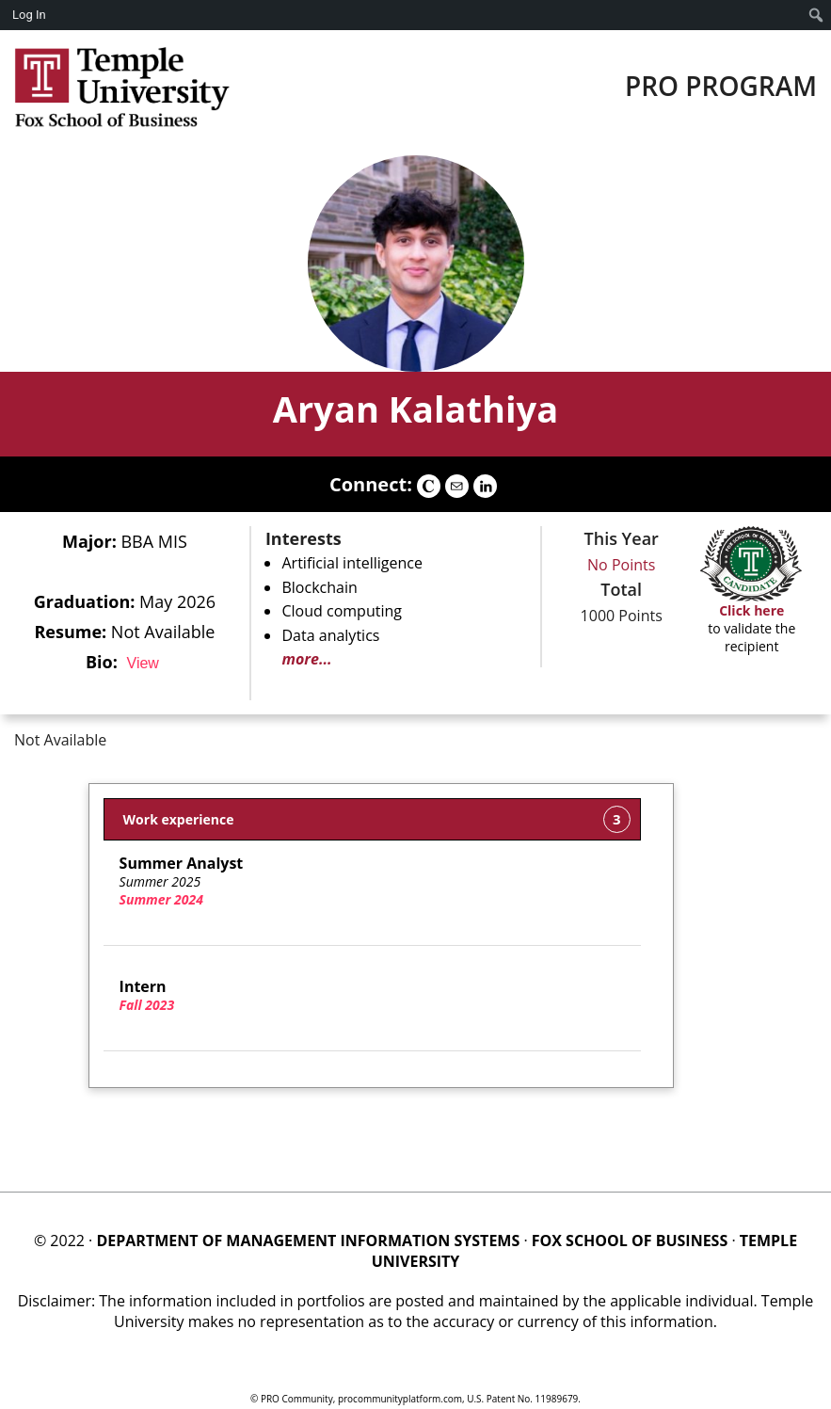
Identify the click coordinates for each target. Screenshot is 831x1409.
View (143, 663)
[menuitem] (816, 15)
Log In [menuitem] (29, 15)
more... (306, 658)
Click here (751, 610)
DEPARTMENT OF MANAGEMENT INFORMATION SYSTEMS (307, 1240)
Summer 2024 (161, 899)
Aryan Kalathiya (415, 408)
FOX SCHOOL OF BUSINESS (629, 1240)
